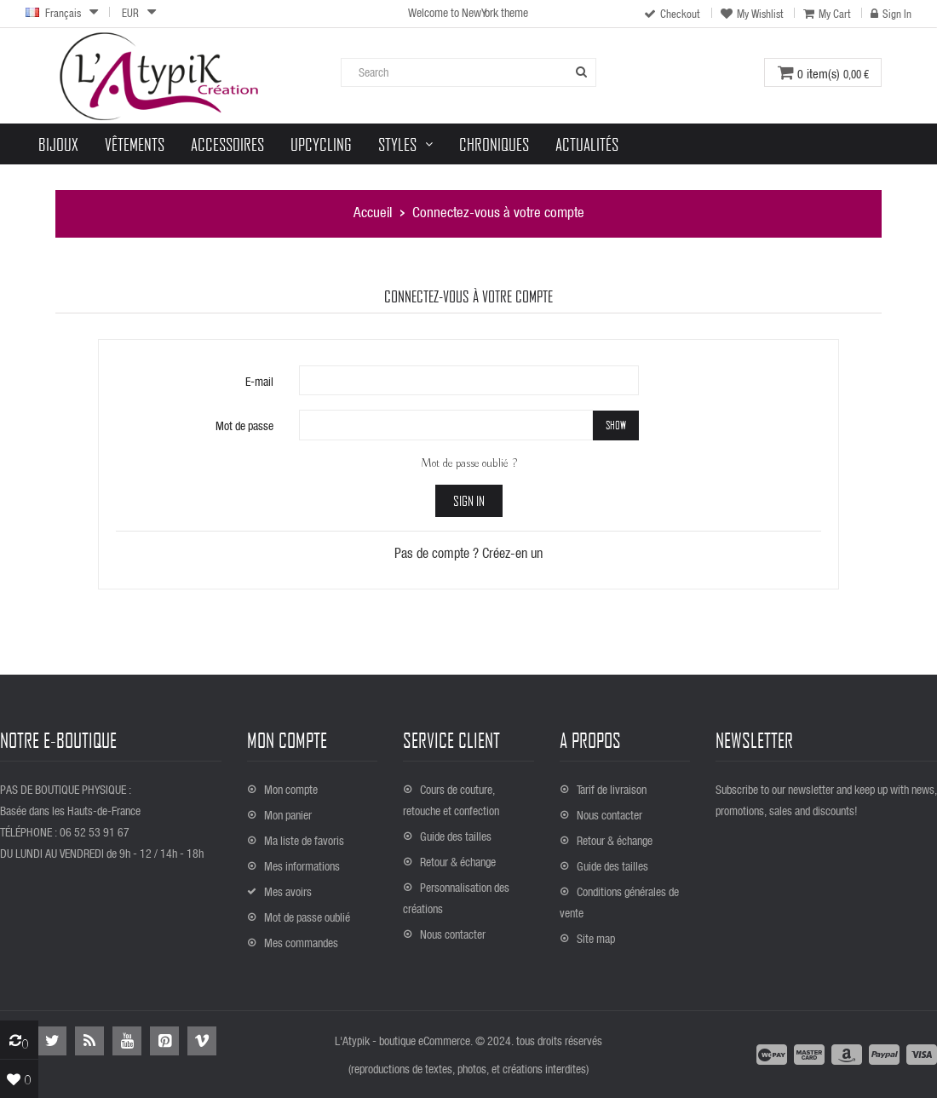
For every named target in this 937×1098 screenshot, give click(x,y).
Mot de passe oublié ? (469, 463)
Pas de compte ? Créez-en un (468, 552)
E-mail (259, 381)
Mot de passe (244, 425)
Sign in (469, 500)
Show (616, 425)
